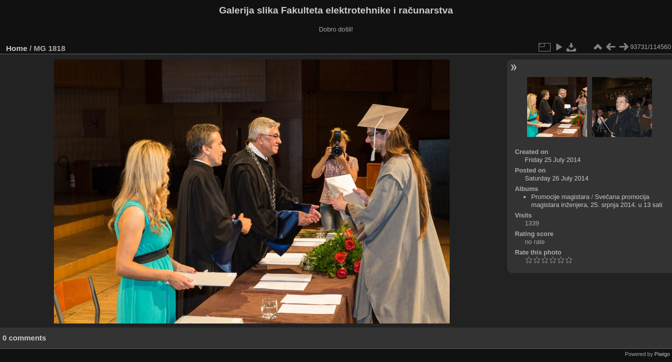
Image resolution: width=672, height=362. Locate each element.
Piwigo (662, 354)
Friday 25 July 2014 (553, 160)
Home (16, 48)
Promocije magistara (560, 196)
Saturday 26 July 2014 (556, 178)
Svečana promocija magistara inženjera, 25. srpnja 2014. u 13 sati (597, 200)
